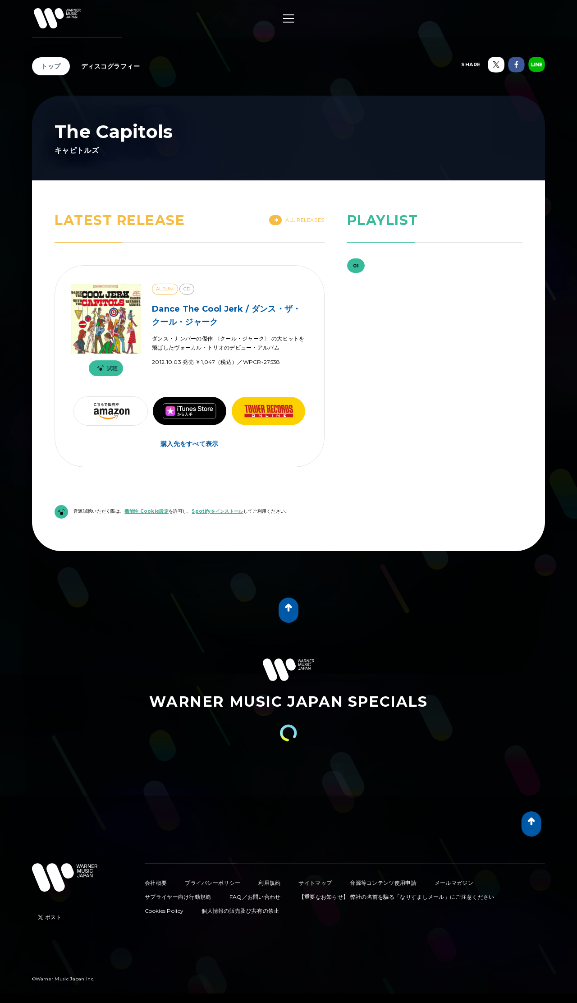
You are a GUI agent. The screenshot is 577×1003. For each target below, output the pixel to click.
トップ (51, 66)
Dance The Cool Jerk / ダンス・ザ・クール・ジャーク (226, 315)
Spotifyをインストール (217, 511)
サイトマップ (315, 882)
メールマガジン (454, 882)
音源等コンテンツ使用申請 (383, 882)
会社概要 (156, 882)
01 (356, 265)
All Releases (297, 220)
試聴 (106, 368)
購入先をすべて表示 (189, 444)
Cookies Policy (164, 910)
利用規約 (269, 882)
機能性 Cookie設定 (146, 511)
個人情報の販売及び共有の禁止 (240, 910)
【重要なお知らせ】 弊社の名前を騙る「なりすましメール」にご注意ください (397, 896)
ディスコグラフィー (110, 66)
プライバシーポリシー (212, 882)
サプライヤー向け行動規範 (178, 896)
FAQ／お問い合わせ (255, 896)
